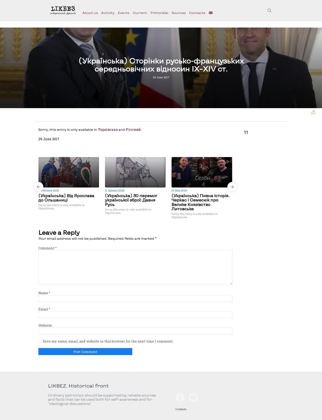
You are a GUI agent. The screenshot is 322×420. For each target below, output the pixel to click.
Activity (107, 13)
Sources (179, 13)
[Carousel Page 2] (136, 156)
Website (45, 325)
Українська (108, 129)
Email (44, 309)
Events (123, 13)
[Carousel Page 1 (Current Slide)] (134, 156)
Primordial (159, 13)
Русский (133, 129)
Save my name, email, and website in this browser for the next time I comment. (108, 341)
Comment (47, 248)
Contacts (197, 13)
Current (140, 13)
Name (44, 293)
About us (90, 13)
